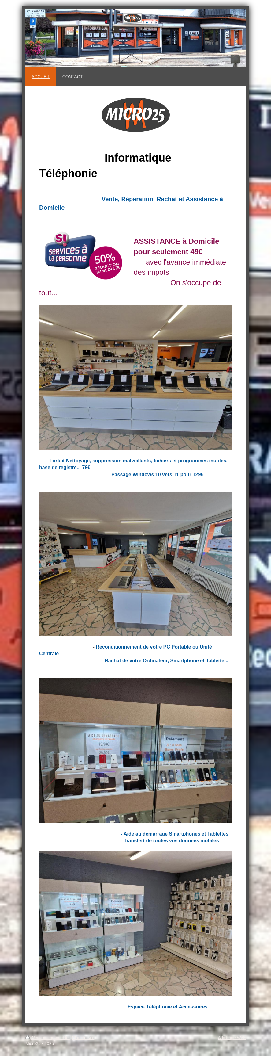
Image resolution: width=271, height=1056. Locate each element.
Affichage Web (232, 1037)
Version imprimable (47, 1037)
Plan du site (83, 1037)
